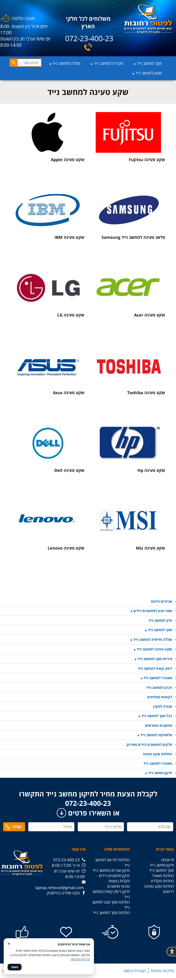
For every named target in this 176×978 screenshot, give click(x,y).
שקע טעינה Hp (151, 470)
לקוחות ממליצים (159, 697)
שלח (13, 827)
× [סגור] (9, 943)
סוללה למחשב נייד (66, 63)
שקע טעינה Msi (150, 548)
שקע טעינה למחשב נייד (154, 649)
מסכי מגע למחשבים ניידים (152, 610)
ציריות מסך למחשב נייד (155, 658)
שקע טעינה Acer (149, 315)
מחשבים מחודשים (158, 725)
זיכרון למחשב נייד (159, 687)
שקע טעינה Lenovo (66, 548)
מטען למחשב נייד (148, 73)
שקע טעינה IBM (69, 237)
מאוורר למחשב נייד (157, 678)
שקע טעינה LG (70, 315)
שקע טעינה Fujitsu (147, 159)
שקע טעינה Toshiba (146, 392)
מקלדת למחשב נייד (108, 63)
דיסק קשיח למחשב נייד (155, 668)
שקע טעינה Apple (67, 159)
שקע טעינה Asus (68, 392)
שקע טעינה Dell (69, 470)
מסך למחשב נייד (149, 63)
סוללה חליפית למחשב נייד (152, 639)
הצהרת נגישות (135, 970)
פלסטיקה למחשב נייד (156, 735)
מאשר (14, 967)
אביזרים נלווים (161, 601)
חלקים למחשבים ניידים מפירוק (149, 744)
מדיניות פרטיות (162, 970)
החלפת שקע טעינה (157, 754)
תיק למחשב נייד (160, 620)
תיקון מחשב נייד (160, 772)
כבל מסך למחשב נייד (156, 715)
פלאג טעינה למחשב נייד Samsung (133, 237)
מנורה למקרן (162, 706)
